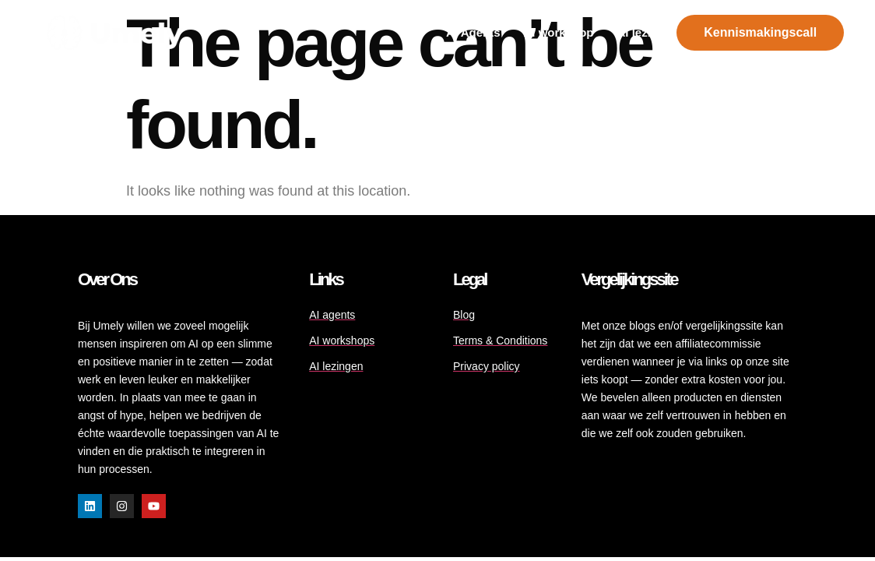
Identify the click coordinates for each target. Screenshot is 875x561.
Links (325, 279)
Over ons (107, 279)
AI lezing (641, 32)
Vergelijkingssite (629, 279)
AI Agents (473, 32)
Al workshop (559, 32)
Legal (469, 279)
